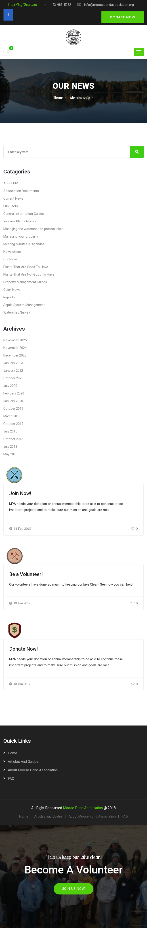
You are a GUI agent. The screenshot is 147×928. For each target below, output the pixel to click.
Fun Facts (10, 206)
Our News (10, 259)
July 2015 (10, 431)
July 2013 (10, 447)
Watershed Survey (16, 312)
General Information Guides (23, 214)
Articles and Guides (23, 761)
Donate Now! (23, 649)
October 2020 (13, 378)
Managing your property (20, 236)
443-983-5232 (60, 5)
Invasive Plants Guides (19, 221)
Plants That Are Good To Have (25, 267)
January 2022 (13, 371)
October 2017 (13, 424)
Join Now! (20, 493)
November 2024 (15, 348)
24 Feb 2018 (20, 529)
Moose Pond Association (83, 808)
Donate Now (122, 17)
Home (58, 97)
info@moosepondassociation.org (109, 5)
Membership (79, 97)
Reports (9, 297)
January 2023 (13, 363)
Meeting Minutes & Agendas (23, 244)
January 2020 (13, 401)
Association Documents (21, 191)
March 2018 (12, 416)
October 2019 (13, 409)
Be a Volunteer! (26, 574)
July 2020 (10, 386)
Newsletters (12, 252)
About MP (10, 183)
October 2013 (13, 439)
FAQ (11, 778)
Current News (13, 198)
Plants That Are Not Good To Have (28, 274)
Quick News (12, 290)
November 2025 (15, 340)
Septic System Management (24, 305)
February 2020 (13, 393)
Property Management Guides (25, 282)
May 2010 (10, 454)
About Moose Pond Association (33, 770)
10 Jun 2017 (19, 603)
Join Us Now (73, 889)
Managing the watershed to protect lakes (33, 229)
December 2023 (14, 355)
